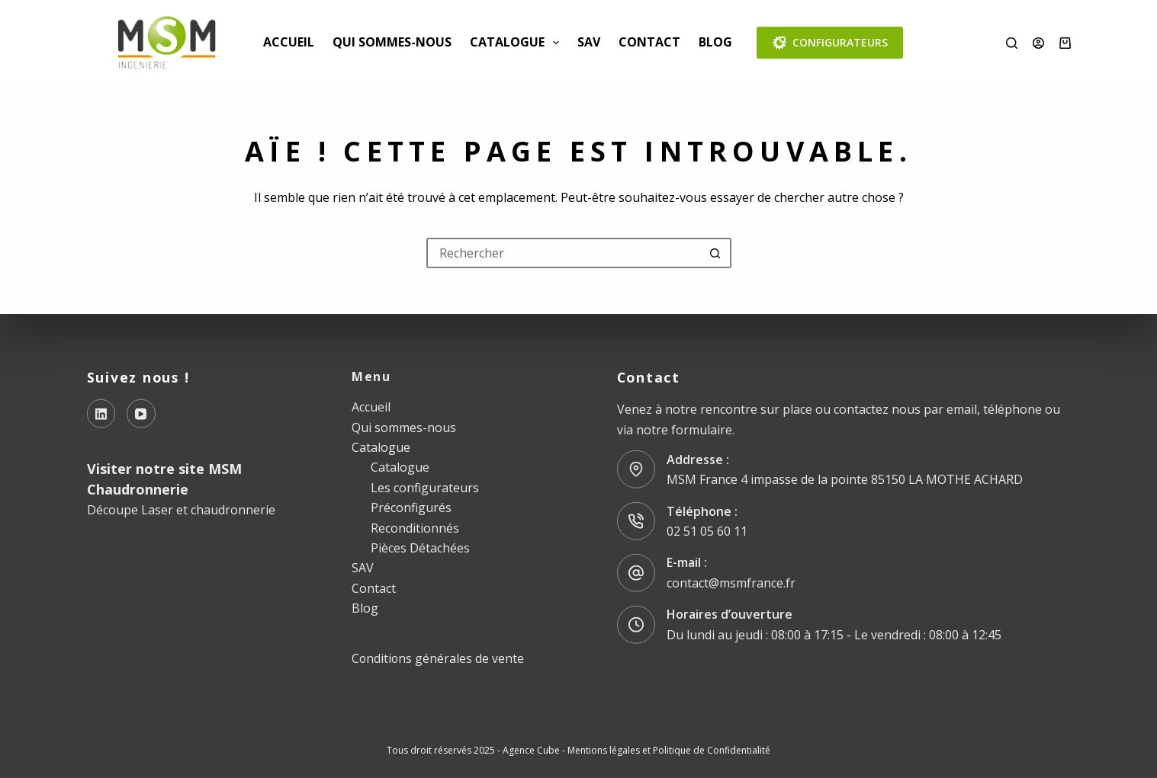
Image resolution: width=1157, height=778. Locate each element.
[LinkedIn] (101, 413)
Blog (715, 42)
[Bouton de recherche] (716, 253)
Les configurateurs (425, 487)
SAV (588, 42)
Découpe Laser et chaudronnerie (181, 509)
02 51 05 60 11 (707, 531)
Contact (649, 42)
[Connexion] (1038, 43)
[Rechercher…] (563, 253)
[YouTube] (141, 413)
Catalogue (517, 43)
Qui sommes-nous (392, 42)
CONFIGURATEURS (830, 42)
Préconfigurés (411, 507)
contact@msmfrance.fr (731, 583)
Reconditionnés (415, 527)
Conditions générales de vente (438, 658)
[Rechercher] (1011, 43)
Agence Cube (531, 749)
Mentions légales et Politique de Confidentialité (668, 749)
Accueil (288, 42)
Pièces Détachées (420, 547)
